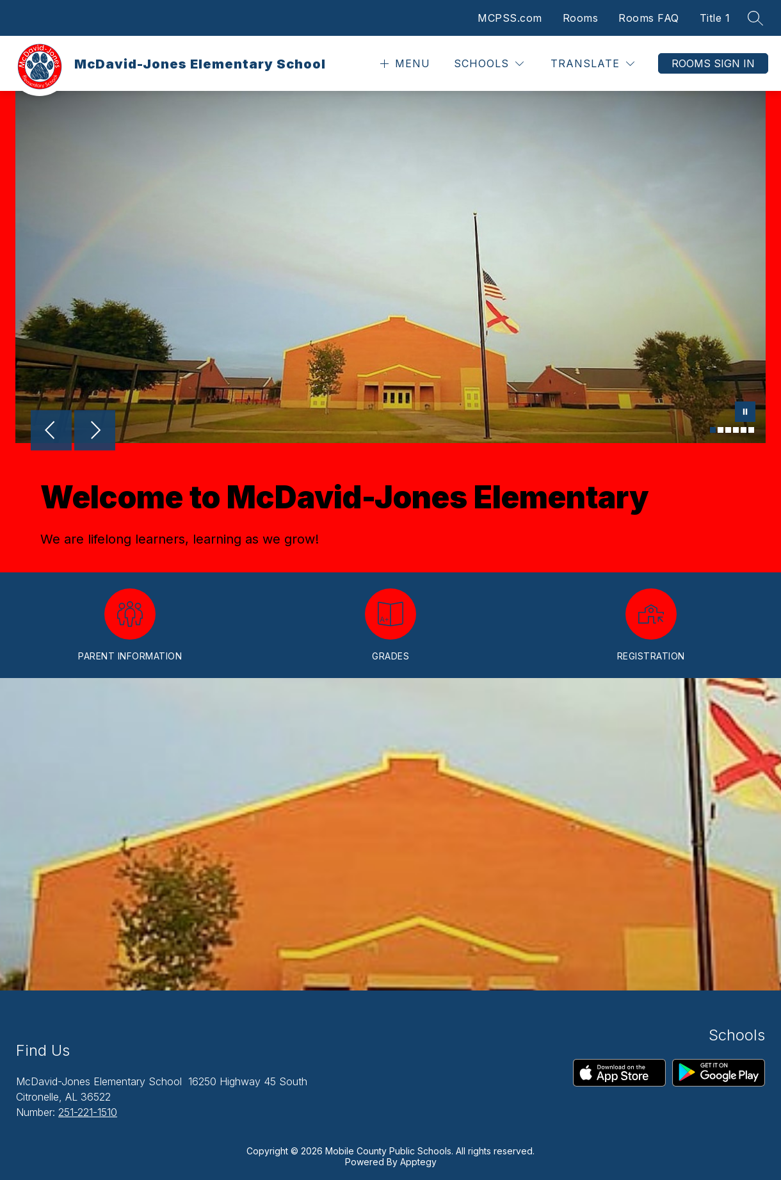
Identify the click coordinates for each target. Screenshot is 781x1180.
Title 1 (715, 18)
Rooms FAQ (648, 18)
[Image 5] (743, 430)
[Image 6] (751, 430)
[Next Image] (94, 431)
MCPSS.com (510, 18)
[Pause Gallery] (745, 412)
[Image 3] (728, 430)
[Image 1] (713, 430)
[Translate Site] (592, 64)
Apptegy (418, 1161)
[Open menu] (403, 64)
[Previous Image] (51, 431)
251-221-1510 (87, 1112)
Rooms (581, 18)
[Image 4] (736, 430)
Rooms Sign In (713, 63)
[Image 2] (720, 430)
